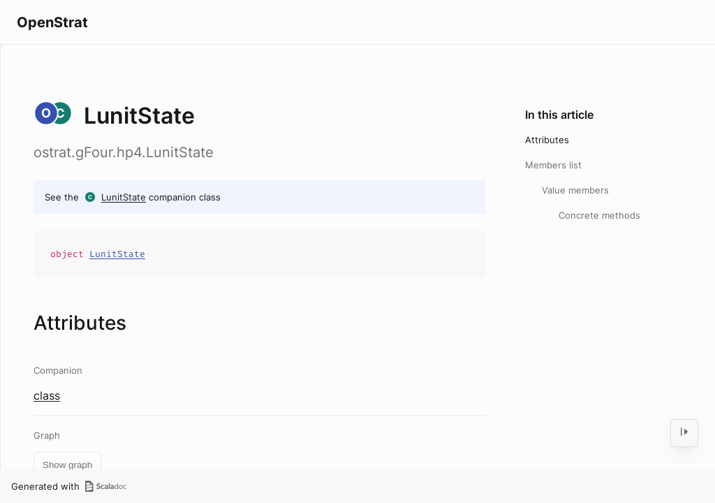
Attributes (547, 139)
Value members (575, 190)
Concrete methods (599, 215)
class (47, 395)
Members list (553, 164)
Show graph (67, 465)
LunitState (123, 197)
